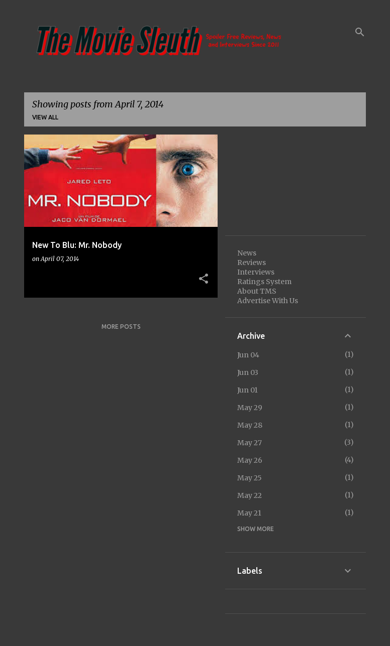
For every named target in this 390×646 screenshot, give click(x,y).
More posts (121, 326)
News (246, 252)
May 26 (249, 460)
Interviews (255, 272)
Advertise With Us (267, 300)
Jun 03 (247, 372)
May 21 (249, 513)
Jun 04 (248, 354)
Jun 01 (247, 390)
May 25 (249, 477)
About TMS (256, 291)
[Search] (360, 32)
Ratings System (264, 281)
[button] (204, 279)
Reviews (251, 262)
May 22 (249, 495)
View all (45, 117)
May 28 (249, 425)
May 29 (249, 407)
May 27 (249, 442)
